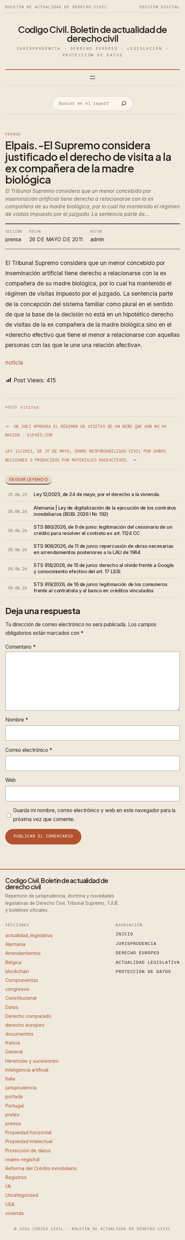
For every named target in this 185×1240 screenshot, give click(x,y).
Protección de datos (28, 1150)
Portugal (14, 1105)
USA (9, 1204)
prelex (12, 1114)
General (14, 1051)
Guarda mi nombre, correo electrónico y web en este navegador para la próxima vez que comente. (94, 814)
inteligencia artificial (26, 1070)
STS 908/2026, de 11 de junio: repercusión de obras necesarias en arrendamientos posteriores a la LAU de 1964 (103, 549)
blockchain (17, 971)
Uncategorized (21, 1195)
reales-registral (22, 1159)
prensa (13, 134)
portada (14, 1096)
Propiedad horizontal (28, 1132)
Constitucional (21, 998)
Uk (8, 1186)
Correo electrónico (28, 750)
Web (10, 780)
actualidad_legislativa (28, 935)
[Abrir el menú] (92, 77)
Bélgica (13, 962)
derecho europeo (24, 1025)
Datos (11, 1007)
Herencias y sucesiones (32, 1061)
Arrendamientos (23, 953)
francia (12, 1043)
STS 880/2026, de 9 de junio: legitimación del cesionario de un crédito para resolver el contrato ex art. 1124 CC (103, 530)
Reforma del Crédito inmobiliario (41, 1168)
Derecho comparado (28, 1016)
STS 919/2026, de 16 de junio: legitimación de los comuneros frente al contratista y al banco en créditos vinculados (100, 587)
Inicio (124, 934)
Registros (16, 1177)
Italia (10, 1078)
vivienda (14, 1213)
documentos (19, 1034)
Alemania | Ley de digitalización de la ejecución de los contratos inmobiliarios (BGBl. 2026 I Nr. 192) (105, 511)
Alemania (15, 944)
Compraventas (21, 980)
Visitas (29, 407)
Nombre (16, 720)
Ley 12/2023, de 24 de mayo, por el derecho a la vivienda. (97, 494)
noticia (14, 362)
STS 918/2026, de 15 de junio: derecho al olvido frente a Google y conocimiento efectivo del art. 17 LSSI (103, 568)
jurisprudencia (21, 1087)
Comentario (20, 647)
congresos (17, 989)
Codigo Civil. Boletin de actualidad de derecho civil (92, 34)
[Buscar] (123, 103)
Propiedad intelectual (28, 1141)
